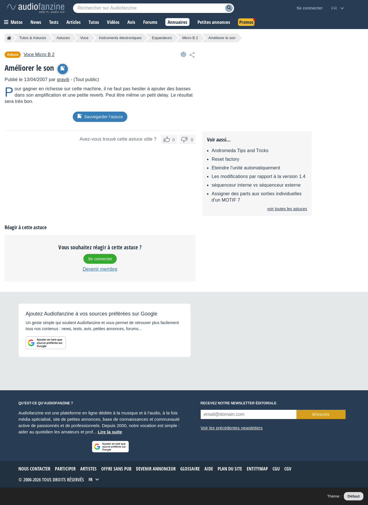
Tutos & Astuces (32, 38)
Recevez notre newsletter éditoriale (239, 403)
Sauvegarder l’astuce (100, 117)
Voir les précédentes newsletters (232, 427)
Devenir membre (100, 269)
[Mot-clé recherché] (153, 8)
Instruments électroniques (120, 38)
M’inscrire (320, 414)
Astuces (63, 38)
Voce (84, 38)
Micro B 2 (190, 38)
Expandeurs (162, 38)
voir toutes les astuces (287, 208)
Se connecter (100, 259)
